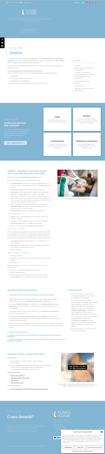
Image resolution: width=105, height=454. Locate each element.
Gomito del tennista (17, 382)
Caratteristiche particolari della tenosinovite (84, 69)
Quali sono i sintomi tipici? (19, 332)
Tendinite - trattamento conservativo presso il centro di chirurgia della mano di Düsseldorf (84, 75)
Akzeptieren (68, 447)
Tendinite (77, 65)
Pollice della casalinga (18, 375)
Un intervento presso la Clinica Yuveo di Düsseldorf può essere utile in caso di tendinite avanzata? (38, 340)
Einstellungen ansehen (94, 447)
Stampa (9, 446)
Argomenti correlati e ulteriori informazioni (84, 89)
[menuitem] (86, 3)
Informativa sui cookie (77, 451)
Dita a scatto (15, 380)
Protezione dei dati (88, 451)
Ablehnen (80, 447)
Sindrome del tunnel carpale (20, 378)
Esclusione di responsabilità (35, 446)
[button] (102, 432)
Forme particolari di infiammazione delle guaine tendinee (29, 389)
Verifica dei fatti (79, 86)
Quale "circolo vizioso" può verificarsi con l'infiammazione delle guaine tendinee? (35, 335)
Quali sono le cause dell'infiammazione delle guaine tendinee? (32, 295)
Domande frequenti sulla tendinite (82, 82)
